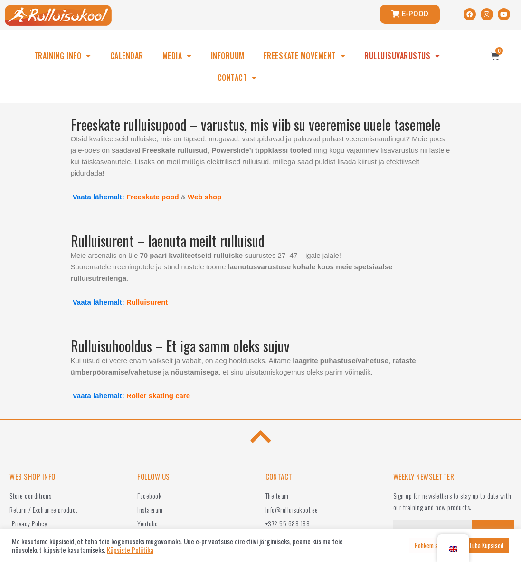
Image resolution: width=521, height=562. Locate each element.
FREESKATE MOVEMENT (305, 55)
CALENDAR (126, 55)
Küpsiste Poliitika (130, 550)
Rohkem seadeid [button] (434, 545)
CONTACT (237, 77)
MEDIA (177, 55)
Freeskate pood (152, 197)
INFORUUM (228, 55)
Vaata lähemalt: (99, 197)
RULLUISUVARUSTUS (402, 55)
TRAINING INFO (62, 55)
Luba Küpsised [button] (486, 545)
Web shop (204, 197)
